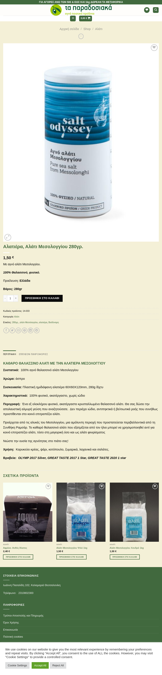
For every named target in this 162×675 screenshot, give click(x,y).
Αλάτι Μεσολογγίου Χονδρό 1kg (127, 548)
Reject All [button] (58, 665)
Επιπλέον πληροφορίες (33, 354)
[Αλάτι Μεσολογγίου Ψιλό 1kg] (80, 512)
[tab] (9, 354)
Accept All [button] (40, 665)
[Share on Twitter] (12, 330)
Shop (86, 29)
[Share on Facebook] (6, 330)
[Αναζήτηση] (156, 10)
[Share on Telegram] (36, 330)
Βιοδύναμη (54, 322)
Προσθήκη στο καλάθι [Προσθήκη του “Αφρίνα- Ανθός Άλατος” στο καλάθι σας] (18, 557)
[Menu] (73, 18)
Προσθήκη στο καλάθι (42, 298)
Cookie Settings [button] (17, 665)
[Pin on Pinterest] (24, 330)
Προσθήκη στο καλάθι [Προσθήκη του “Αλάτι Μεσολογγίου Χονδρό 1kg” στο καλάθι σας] (124, 557)
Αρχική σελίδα (69, 29)
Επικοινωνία (10, 629)
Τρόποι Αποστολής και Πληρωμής (23, 615)
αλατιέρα (43, 322)
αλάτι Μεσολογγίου (29, 322)
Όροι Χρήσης (11, 622)
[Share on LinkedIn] (30, 330)
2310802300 (25, 593)
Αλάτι (99, 29)
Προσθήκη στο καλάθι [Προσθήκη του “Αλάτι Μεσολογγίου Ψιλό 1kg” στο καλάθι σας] (71, 557)
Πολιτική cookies (13, 636)
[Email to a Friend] (18, 330)
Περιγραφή (9, 354)
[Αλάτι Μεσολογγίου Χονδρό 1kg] (134, 512)
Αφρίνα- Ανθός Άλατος (15, 548)
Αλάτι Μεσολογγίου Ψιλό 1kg (71, 548)
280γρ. (15, 322)
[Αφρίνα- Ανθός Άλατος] (27, 512)
